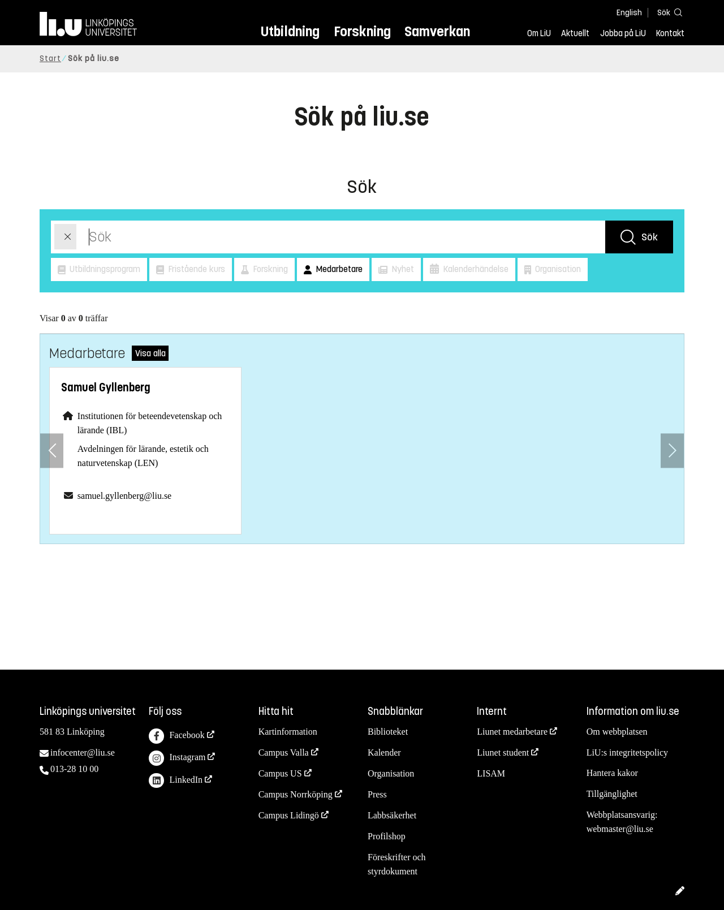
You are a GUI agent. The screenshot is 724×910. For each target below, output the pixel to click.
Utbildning (290, 31)
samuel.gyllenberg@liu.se (124, 496)
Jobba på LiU (623, 33)
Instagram (177, 758)
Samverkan (437, 31)
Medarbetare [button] (338, 269)
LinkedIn (175, 780)
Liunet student (503, 752)
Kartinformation (287, 731)
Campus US (280, 773)
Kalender (384, 752)
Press (377, 794)
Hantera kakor (612, 773)
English (629, 13)
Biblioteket (388, 731)
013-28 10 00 (74, 769)
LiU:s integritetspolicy (627, 752)
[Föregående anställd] (51, 450)
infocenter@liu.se (82, 752)
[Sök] (667, 12)
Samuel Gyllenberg (105, 388)
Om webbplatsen (617, 731)
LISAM (491, 773)
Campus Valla (283, 752)
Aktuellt (575, 33)
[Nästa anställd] (672, 450)
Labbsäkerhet (392, 815)
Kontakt (670, 33)
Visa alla (150, 353)
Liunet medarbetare (512, 731)
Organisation (391, 773)
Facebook (176, 736)
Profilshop (387, 836)
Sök (649, 237)
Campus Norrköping (295, 794)
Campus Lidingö (288, 815)
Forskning (362, 31)
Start (50, 58)
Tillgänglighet (612, 794)
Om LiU (539, 33)
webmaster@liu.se (620, 829)
